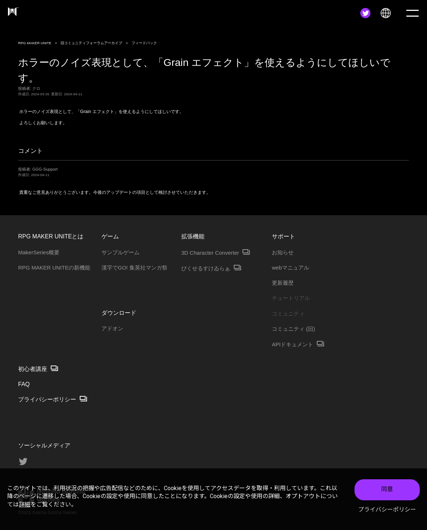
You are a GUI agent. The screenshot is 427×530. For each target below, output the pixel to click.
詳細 (24, 505)
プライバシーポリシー (387, 510)
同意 (387, 490)
